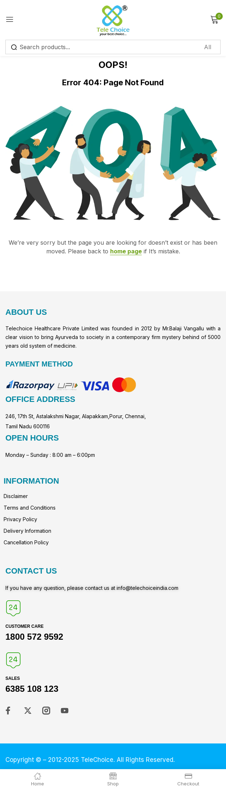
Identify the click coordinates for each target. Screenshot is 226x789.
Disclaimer (16, 496)
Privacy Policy (20, 519)
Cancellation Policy (26, 542)
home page (126, 251)
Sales (12, 678)
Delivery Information (27, 531)
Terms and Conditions (30, 508)
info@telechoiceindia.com (147, 588)
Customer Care (24, 626)
